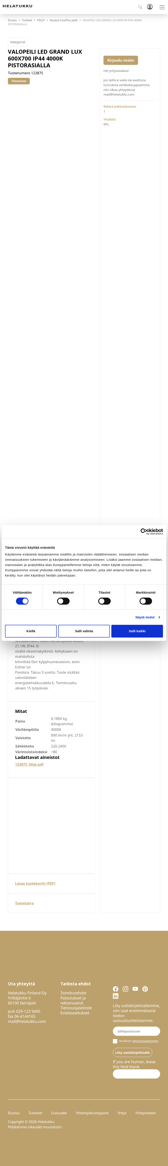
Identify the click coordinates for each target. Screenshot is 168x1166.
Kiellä (30, 631)
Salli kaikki (137, 631)
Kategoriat (17, 42)
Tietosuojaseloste (76, 1007)
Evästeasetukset (74, 1012)
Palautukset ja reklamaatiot (73, 1000)
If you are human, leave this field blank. (134, 1064)
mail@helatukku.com (27, 1021)
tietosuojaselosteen (145, 1041)
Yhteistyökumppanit (92, 1113)
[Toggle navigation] (162, 7)
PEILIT (41, 20)
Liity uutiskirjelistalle (132, 1052)
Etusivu (12, 20)
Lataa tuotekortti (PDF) (35, 883)
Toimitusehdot (73, 992)
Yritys (121, 1113)
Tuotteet (27, 20)
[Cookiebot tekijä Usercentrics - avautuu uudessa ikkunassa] (144, 531)
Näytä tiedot (145, 617)
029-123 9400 (28, 1011)
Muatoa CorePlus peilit (64, 20)
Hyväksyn (135, 1041)
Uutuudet (59, 1113)
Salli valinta (84, 631)
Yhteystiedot (145, 1113)
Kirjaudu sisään (120, 60)
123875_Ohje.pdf (29, 764)
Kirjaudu (149, 7)
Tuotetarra (24, 903)
